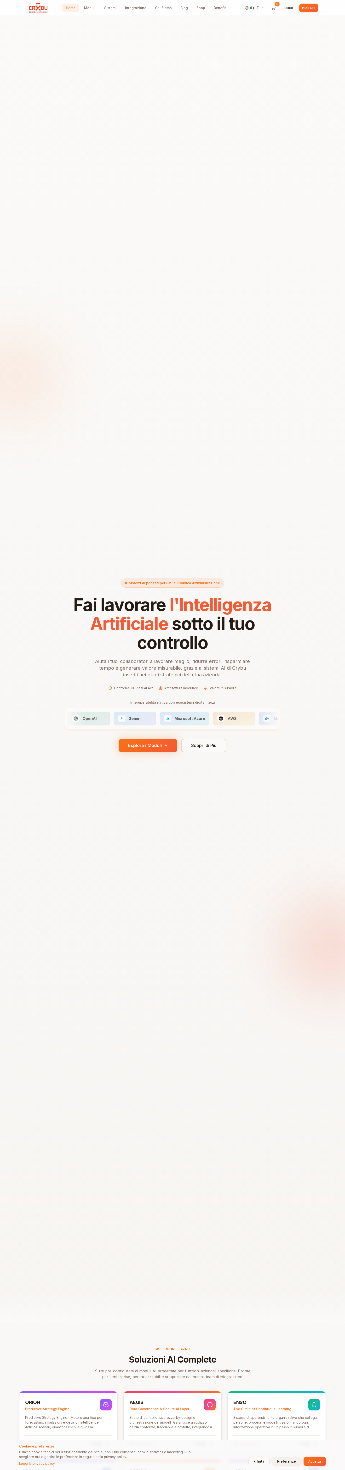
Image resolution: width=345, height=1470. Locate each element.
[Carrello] (273, 8)
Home (70, 8)
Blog (184, 8)
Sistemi (110, 8)
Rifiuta (258, 1461)
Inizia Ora (308, 8)
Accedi (288, 8)
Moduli (90, 8)
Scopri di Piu (203, 746)
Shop (200, 8)
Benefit (220, 8)
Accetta (314, 1461)
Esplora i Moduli (148, 746)
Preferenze (286, 1461)
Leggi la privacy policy (37, 1463)
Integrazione (135, 8)
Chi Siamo (163, 8)
